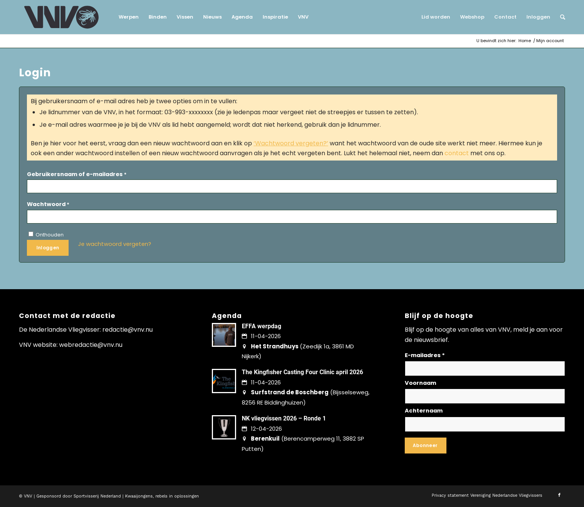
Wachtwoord (48, 204)
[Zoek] (560, 17)
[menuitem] (129, 17)
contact (457, 153)
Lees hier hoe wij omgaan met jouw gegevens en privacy (503, 443)
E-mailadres (425, 355)
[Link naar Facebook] (559, 495)
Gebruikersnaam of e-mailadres (77, 174)
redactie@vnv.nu (127, 329)
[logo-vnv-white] (61, 17)
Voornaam (420, 383)
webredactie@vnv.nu (90, 344)
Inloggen (47, 247)
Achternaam (424, 410)
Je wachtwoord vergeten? (114, 244)
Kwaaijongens (139, 496)
